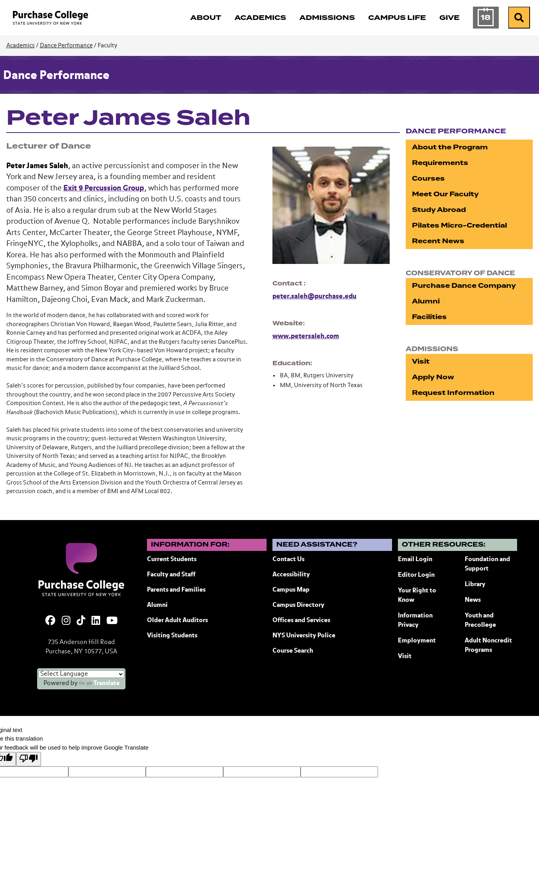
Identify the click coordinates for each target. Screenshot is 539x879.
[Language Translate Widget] (81, 674)
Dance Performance (66, 45)
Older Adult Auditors (177, 620)
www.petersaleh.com (305, 336)
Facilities (429, 317)
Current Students (172, 559)
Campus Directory (298, 605)
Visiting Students (172, 636)
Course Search (292, 651)
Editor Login (416, 575)
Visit (421, 361)
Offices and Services (301, 620)
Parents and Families (176, 590)
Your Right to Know (417, 595)
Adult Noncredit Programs (488, 645)
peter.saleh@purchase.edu (314, 296)
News (473, 600)
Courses (428, 178)
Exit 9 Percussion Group (103, 188)
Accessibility (291, 575)
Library (475, 584)
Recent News (438, 241)
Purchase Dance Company (464, 286)
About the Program (450, 147)
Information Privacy (415, 620)
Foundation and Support (487, 564)
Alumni (426, 301)
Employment (417, 641)
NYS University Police (303, 636)
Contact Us (288, 559)
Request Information (453, 393)
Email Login (415, 559)
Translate (99, 683)
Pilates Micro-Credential (459, 225)
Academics (20, 45)
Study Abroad (439, 210)
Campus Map (291, 590)
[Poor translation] (28, 759)
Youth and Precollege (480, 620)
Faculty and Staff (171, 575)
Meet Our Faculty (445, 194)
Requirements (440, 163)
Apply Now (433, 377)
